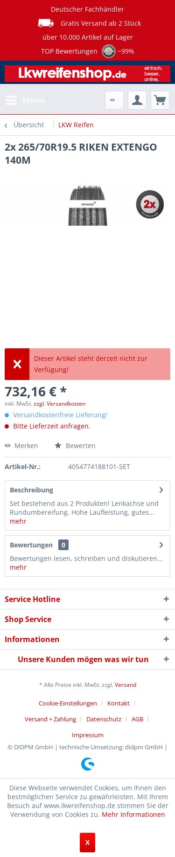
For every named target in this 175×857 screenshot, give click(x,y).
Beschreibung (31, 489)
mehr (18, 521)
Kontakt (118, 703)
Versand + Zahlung (50, 719)
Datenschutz (103, 719)
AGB (137, 719)
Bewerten (75, 445)
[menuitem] (24, 100)
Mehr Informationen (133, 814)
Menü (25, 99)
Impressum (88, 735)
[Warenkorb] (160, 100)
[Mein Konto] (137, 100)
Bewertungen (31, 544)
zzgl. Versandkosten (59, 404)
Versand (125, 685)
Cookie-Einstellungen (68, 703)
